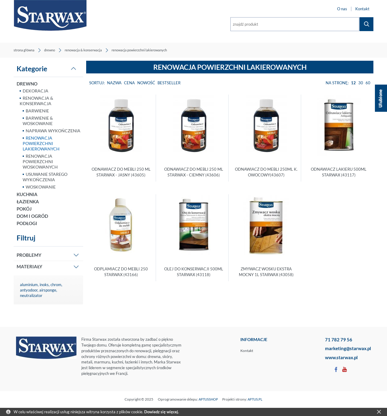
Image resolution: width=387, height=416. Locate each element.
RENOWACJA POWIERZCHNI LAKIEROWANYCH (41, 143)
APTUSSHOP (208, 399)
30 (360, 82)
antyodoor (28, 290)
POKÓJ (24, 208)
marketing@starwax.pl (348, 348)
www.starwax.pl (341, 357)
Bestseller (169, 82)
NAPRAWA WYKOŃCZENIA (53, 130)
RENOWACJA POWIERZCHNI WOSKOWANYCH (40, 161)
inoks (44, 284)
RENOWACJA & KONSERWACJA (36, 100)
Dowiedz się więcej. (161, 411)
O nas (342, 8)
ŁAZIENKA (28, 201)
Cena (129, 82)
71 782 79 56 (338, 339)
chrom (55, 284)
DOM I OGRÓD (32, 216)
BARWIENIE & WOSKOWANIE (38, 120)
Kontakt (362, 8)
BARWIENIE (37, 110)
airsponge (47, 290)
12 (353, 82)
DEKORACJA (35, 90)
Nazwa (114, 82)
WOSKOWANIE (41, 186)
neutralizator (31, 295)
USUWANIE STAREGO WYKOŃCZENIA (45, 177)
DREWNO (27, 83)
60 (368, 82)
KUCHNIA (27, 194)
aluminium (29, 284)
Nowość (146, 82)
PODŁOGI (27, 223)
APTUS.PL (255, 399)
